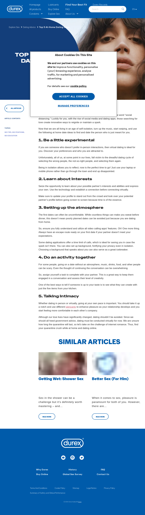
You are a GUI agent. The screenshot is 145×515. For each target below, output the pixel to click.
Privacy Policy (109, 488)
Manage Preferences (73, 105)
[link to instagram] (72, 458)
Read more (46, 417)
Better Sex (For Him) (110, 378)
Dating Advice (29, 27)
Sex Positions (18, 132)
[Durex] (15, 9)
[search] (123, 9)
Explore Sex (14, 27)
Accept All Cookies (73, 96)
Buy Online (42, 474)
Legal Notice (91, 488)
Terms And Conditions (38, 488)
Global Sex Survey (72, 474)
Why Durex (42, 469)
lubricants (71, 307)
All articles (16, 108)
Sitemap (76, 488)
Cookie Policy (60, 488)
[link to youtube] (63, 458)
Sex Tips (8, 132)
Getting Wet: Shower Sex (61, 378)
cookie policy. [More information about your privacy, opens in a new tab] (78, 86)
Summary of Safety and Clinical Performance (47, 493)
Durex (79, 502)
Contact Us (103, 474)
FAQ (103, 469)
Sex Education (11, 135)
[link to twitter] (81, 458)
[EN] (134, 9)
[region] (73, 84)
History (73, 469)
